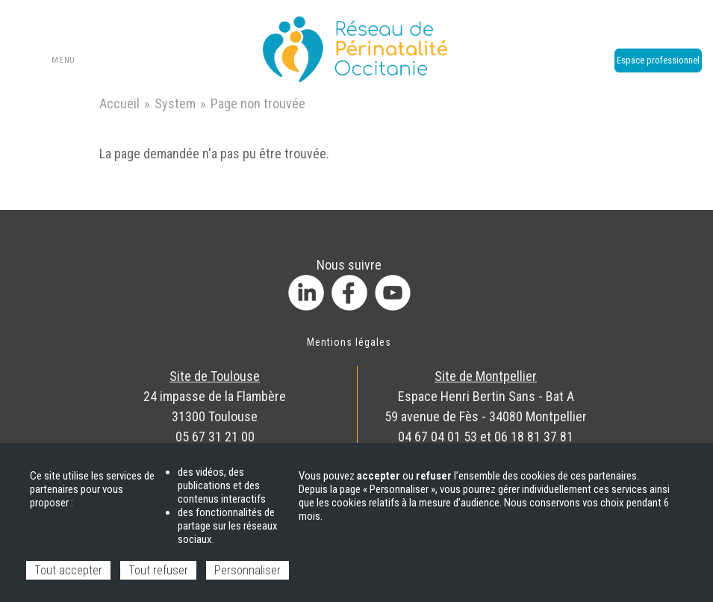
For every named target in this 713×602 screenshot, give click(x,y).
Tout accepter (68, 570)
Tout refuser (158, 570)
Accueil (119, 103)
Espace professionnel (658, 60)
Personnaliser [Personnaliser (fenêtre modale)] (247, 570)
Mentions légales (349, 342)
